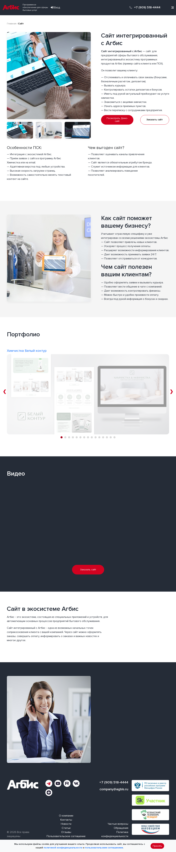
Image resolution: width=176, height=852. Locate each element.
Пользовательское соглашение (66, 836)
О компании (66, 815)
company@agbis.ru (114, 789)
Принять (157, 845)
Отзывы (66, 832)
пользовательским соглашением (104, 847)
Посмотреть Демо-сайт (117, 120)
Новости (66, 824)
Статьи (66, 828)
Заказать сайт (154, 119)
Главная (11, 23)
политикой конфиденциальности (63, 847)
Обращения (121, 828)
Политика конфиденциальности (114, 834)
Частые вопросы (118, 824)
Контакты (66, 819)
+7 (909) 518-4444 (147, 7)
